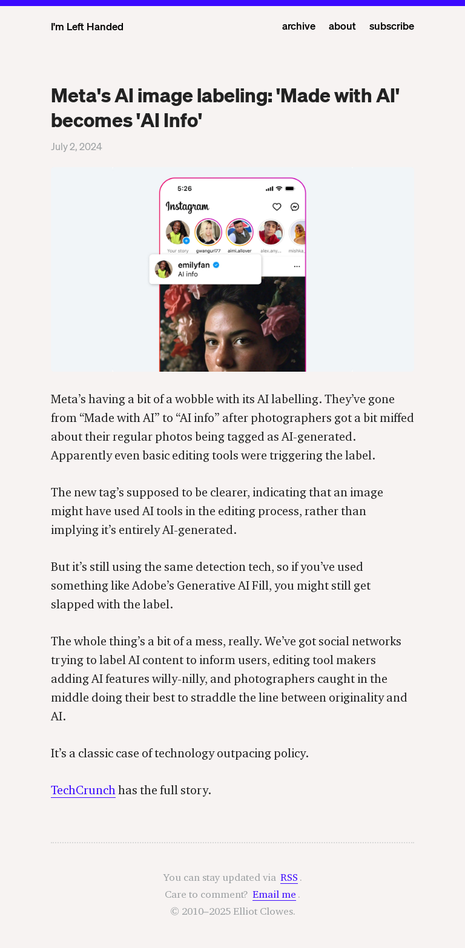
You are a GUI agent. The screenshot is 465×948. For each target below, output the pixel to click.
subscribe (391, 25)
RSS (289, 877)
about (342, 25)
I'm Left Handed (87, 26)
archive (298, 25)
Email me (274, 894)
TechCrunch (83, 790)
